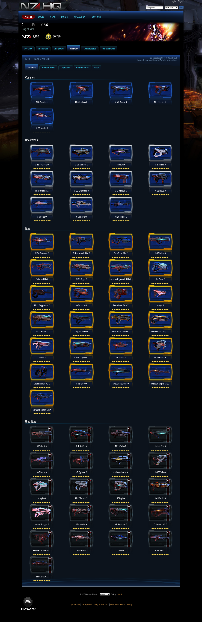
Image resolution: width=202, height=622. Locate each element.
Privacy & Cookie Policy (101, 604)
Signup (181, 1)
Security (129, 604)
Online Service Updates (117, 604)
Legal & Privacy (75, 604)
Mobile (120, 594)
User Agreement (87, 604)
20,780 (57, 36)
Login (174, 1)
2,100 (36, 36)
